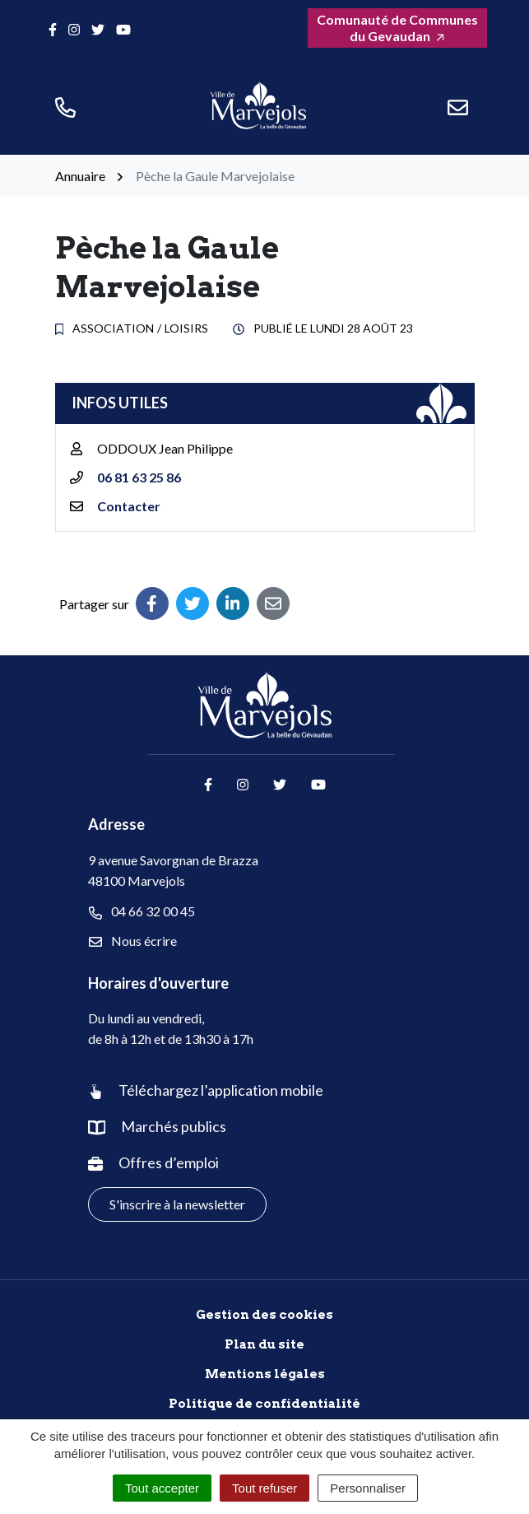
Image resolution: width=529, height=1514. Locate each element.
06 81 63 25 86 (139, 477)
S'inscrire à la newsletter (177, 1204)
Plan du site (264, 1344)
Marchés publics (173, 1126)
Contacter (128, 506)
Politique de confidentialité (264, 1403)
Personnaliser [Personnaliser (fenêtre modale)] (368, 1488)
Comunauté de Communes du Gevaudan (397, 28)
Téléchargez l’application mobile (220, 1090)
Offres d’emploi (168, 1162)
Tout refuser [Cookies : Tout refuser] (264, 1488)
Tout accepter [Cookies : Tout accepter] (162, 1488)
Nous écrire (133, 941)
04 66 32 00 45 (142, 911)
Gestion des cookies (264, 1314)
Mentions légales (265, 1374)
